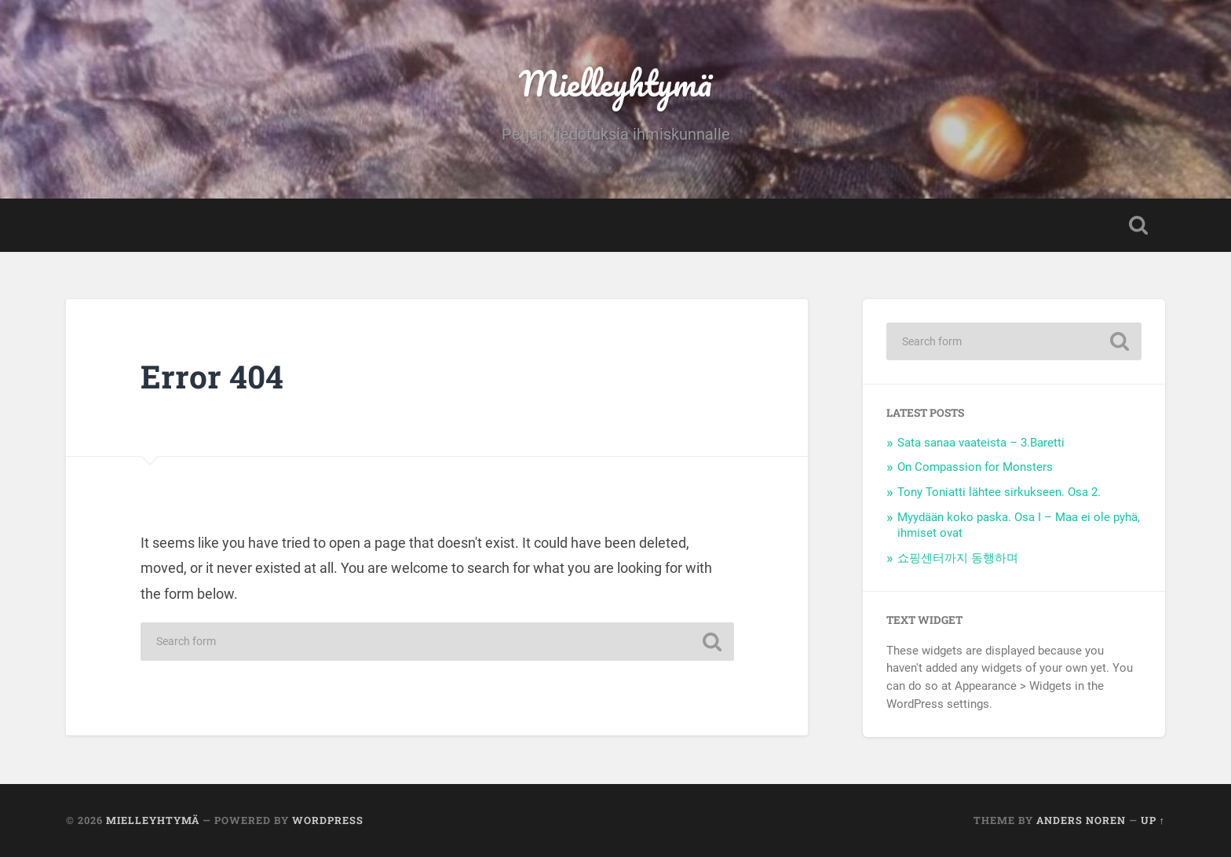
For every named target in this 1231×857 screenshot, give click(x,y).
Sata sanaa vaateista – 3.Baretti (981, 443)
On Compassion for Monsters (975, 467)
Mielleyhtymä (615, 83)
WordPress (327, 820)
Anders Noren (1081, 820)
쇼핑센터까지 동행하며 (957, 558)
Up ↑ (1153, 820)
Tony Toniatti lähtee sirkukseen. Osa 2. (999, 492)
